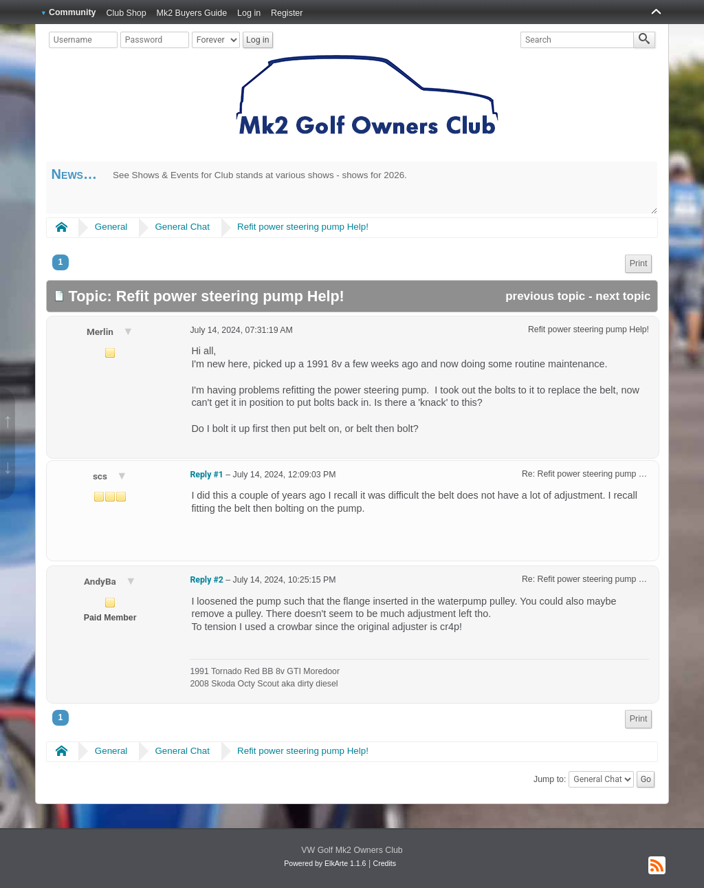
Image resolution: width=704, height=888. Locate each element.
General (111, 226)
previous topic (545, 296)
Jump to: (550, 779)
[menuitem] (638, 264)
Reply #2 (206, 580)
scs (101, 475)
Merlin (101, 331)
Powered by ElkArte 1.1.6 (325, 863)
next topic (622, 296)
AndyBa (101, 581)
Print (639, 263)
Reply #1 (206, 474)
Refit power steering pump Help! (302, 226)
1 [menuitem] (60, 262)
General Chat (182, 226)
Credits (384, 863)
